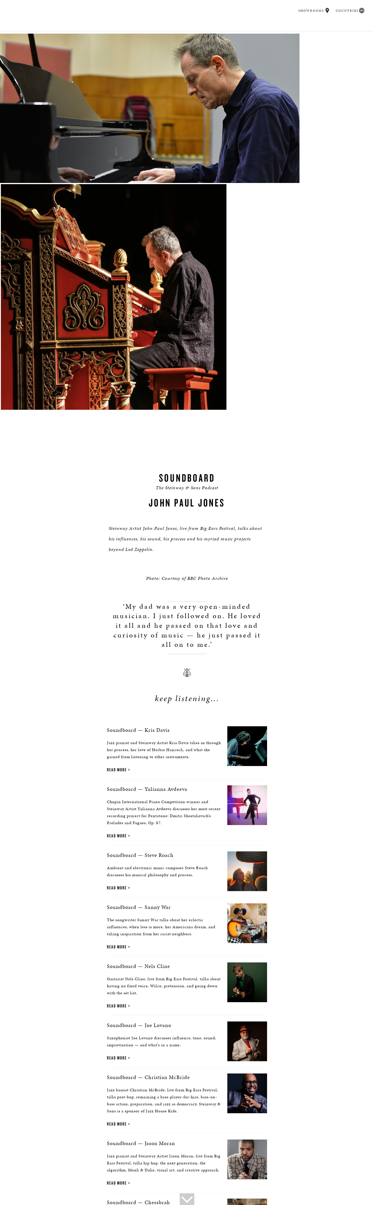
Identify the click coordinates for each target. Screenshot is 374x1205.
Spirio (165, 32)
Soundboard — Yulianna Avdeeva (122, 539)
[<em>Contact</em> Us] (201, 1132)
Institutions (209, 1161)
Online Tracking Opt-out (70, 1170)
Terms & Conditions (147, 1170)
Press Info (62, 1161)
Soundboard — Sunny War (114, 666)
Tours (99, 1161)
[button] (325, 5)
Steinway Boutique (128, 1161)
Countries (344, 5)
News (83, 1161)
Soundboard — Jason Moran (116, 919)
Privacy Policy (28, 1170)
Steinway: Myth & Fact (292, 1161)
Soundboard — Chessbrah (113, 983)
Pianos (139, 32)
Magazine (256, 1161)
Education (243, 32)
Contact (39, 1161)
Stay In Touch (282, 1128)
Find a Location (92, 1128)
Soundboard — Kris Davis (113, 475)
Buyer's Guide (104, 32)
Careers (275, 32)
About (20, 1161)
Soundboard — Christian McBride (123, 856)
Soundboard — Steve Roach (115, 602)
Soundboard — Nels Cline (113, 729)
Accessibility (110, 1170)
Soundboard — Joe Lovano (114, 792)
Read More (92, 508)
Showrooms (309, 5)
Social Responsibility (172, 1161)
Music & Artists (202, 32)
